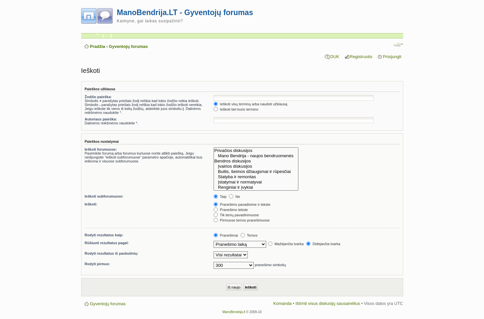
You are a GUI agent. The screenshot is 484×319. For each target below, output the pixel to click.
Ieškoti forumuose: (101, 149)
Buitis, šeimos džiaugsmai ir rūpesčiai (256, 171)
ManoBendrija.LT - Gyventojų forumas (185, 12)
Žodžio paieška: (98, 97)
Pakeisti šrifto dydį (398, 45)
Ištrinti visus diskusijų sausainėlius (327, 303)
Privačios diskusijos (256, 150)
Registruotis (361, 56)
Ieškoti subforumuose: (104, 196)
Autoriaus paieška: (101, 119)
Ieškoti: (91, 204)
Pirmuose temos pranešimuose (242, 220)
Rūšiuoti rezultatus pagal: (107, 243)
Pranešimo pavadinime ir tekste (242, 204)
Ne (234, 197)
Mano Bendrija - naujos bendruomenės (256, 156)
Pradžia (97, 46)
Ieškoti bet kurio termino (236, 109)
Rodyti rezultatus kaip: (104, 235)
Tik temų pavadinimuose (236, 215)
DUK (334, 56)
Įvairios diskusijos (256, 166)
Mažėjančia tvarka (286, 244)
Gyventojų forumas (128, 46)
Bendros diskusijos (256, 161)
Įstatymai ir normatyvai (256, 182)
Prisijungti (392, 56)
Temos (249, 235)
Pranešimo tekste (231, 210)
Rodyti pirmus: (97, 264)
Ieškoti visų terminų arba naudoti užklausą (250, 104)
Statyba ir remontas (256, 177)
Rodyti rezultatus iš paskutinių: (111, 253)
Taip (220, 197)
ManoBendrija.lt (233, 312)
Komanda (282, 303)
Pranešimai (226, 235)
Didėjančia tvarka (323, 244)
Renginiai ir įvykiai (256, 187)
